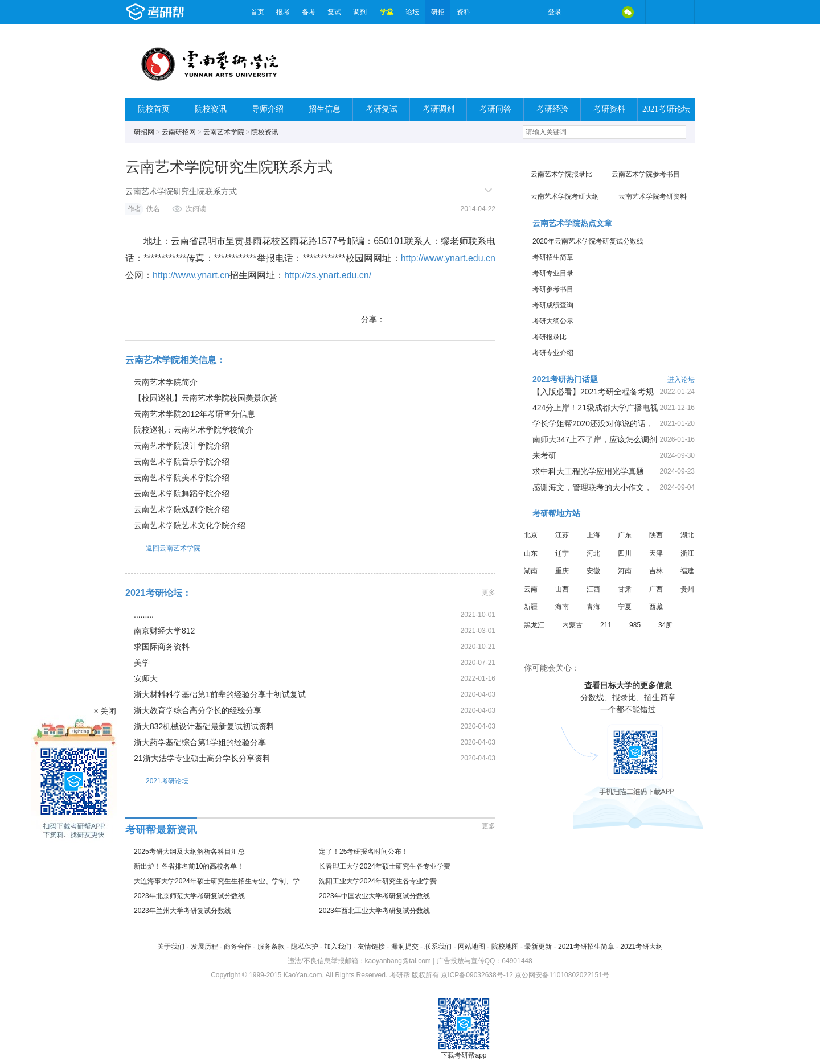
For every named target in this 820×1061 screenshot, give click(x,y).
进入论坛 (681, 380)
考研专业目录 (552, 273)
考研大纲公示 (552, 321)
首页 (257, 12)
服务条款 (271, 947)
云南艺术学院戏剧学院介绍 (181, 509)
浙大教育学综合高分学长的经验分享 (197, 710)
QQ (604, 12)
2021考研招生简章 (586, 947)
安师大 (146, 678)
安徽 (593, 571)
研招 (438, 12)
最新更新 (538, 947)
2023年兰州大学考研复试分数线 (182, 911)
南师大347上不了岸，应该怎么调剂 (594, 439)
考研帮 (185, 12)
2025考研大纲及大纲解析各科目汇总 (189, 852)
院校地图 (505, 947)
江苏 (562, 535)
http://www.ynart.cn (191, 275)
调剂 (360, 12)
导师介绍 (268, 109)
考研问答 (495, 109)
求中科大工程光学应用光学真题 (588, 471)
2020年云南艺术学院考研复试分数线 (587, 241)
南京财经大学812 (164, 630)
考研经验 (552, 109)
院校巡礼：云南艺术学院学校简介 (193, 429)
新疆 (531, 607)
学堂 (386, 12)
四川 (625, 553)
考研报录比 (549, 337)
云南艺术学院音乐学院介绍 (181, 461)
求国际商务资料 (162, 646)
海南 (562, 607)
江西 (593, 589)
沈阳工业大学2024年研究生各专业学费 (378, 881)
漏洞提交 (405, 947)
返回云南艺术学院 (162, 548)
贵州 (687, 589)
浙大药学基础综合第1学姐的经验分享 (200, 742)
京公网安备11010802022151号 (562, 975)
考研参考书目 (552, 289)
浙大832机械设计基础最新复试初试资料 (204, 726)
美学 (142, 662)
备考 (308, 12)
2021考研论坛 (666, 109)
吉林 (656, 571)
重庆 (562, 571)
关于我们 (170, 947)
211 (606, 625)
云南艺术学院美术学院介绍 (181, 477)
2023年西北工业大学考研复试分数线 (374, 911)
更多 (488, 593)
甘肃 (625, 589)
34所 (665, 625)
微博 (580, 12)
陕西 (656, 535)
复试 (334, 12)
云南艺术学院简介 (166, 381)
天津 (656, 553)
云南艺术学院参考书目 (646, 174)
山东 (531, 553)
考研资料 (609, 109)
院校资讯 (211, 109)
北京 (531, 535)
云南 (531, 589)
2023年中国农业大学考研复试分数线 (374, 896)
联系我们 (438, 947)
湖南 (531, 571)
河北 (593, 553)
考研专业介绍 (552, 353)
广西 (656, 589)
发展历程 (204, 947)
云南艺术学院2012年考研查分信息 (194, 413)
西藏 (656, 607)
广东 (625, 535)
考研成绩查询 (552, 305)
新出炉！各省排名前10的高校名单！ (189, 866)
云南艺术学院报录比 (561, 174)
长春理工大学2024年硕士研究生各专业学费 (384, 866)
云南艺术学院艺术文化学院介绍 (189, 525)
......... (144, 614)
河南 (625, 571)
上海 (593, 535)
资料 (463, 12)
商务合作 (237, 947)
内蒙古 (572, 625)
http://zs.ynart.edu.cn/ (327, 275)
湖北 (687, 535)
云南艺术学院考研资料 (652, 196)
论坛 (412, 12)
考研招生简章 (552, 257)
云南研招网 (179, 132)
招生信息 (325, 109)
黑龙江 (534, 625)
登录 (554, 12)
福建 (687, 571)
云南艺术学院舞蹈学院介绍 (181, 493)
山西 (562, 589)
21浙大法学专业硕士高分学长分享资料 (202, 758)
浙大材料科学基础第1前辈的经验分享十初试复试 (220, 694)
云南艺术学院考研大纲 (565, 196)
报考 (283, 12)
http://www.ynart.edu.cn (448, 258)
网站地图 (471, 947)
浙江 (687, 553)
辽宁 (562, 553)
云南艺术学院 (223, 132)
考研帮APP (682, 12)
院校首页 (154, 109)
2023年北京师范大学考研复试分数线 (189, 896)
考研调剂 (438, 109)
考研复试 (381, 109)
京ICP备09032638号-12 (477, 975)
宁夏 (625, 607)
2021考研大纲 (641, 947)
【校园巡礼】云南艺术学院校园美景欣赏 (205, 397)
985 (635, 625)
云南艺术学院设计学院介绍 (181, 445)
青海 (593, 607)
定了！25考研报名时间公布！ (363, 852)
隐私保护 (304, 947)
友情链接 (371, 947)
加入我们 (337, 947)
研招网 (144, 132)
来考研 (544, 455)
